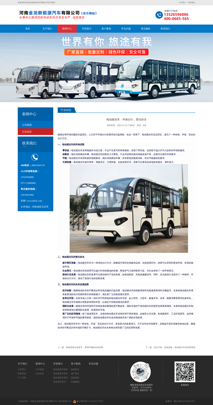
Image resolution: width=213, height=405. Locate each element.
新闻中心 (40, 363)
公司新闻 (27, 125)
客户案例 (75, 363)
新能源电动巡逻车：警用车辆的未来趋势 (84, 347)
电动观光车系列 (60, 369)
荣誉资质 (22, 373)
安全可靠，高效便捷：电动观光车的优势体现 (174, 347)
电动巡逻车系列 (60, 373)
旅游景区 (75, 378)
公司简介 (182, 2)
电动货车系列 (59, 382)
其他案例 (75, 382)
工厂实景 (22, 378)
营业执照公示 (65, 401)
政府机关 (75, 369)
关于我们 (22, 363)
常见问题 (93, 363)
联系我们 (191, 2)
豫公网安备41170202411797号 (88, 401)
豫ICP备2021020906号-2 (184, 401)
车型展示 (58, 363)
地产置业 (75, 373)
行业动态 (27, 131)
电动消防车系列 (60, 378)
